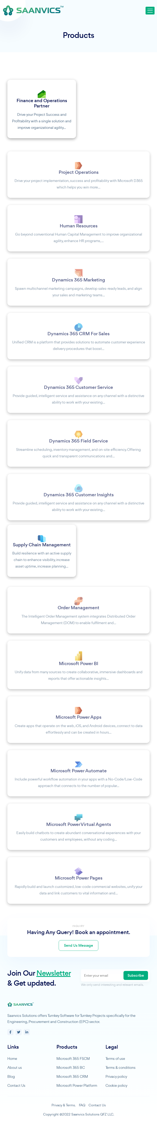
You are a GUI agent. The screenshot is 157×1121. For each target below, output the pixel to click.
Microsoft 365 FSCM (73, 1058)
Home (12, 1058)
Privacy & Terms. (64, 1105)
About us (14, 1067)
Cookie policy (116, 1085)
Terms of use (115, 1058)
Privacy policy (116, 1076)
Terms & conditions (120, 1067)
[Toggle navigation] (150, 10)
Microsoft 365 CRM (72, 1076)
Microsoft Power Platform (76, 1085)
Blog (11, 1076)
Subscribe (136, 975)
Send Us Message (78, 945)
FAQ (82, 1105)
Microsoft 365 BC (70, 1067)
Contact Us (16, 1085)
